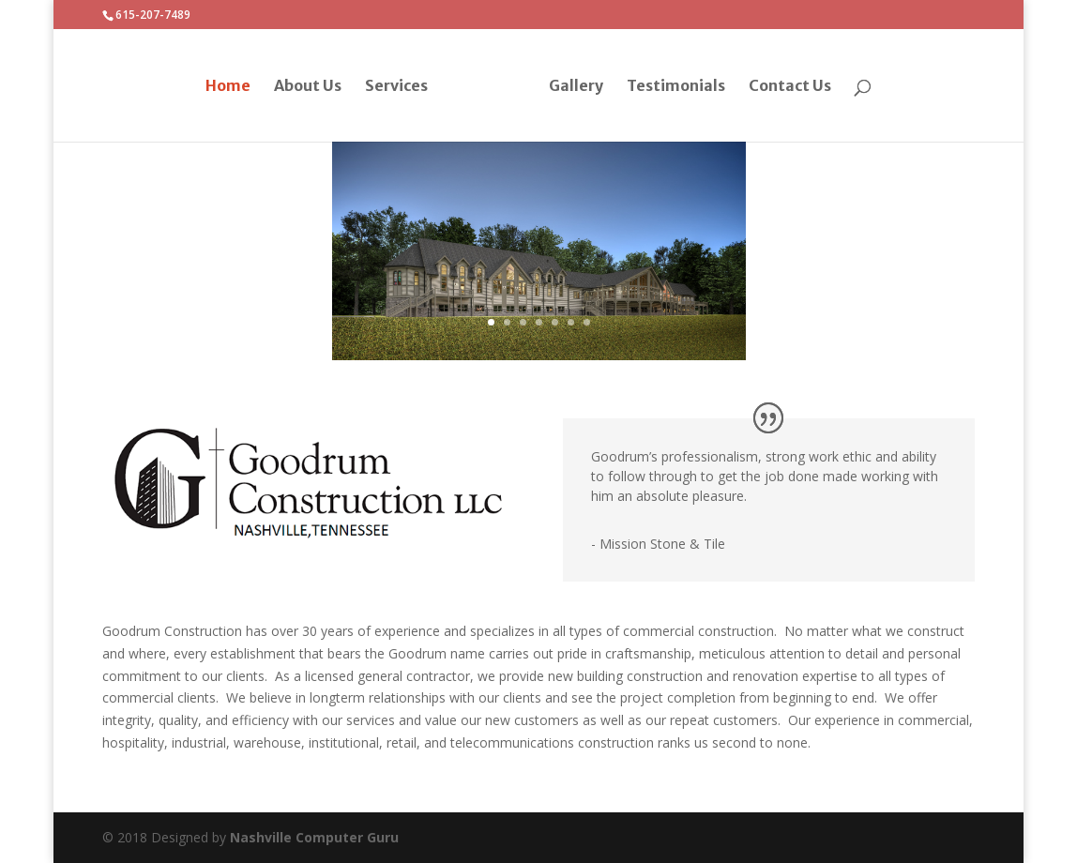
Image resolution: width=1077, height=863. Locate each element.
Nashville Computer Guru (314, 837)
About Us (307, 87)
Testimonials (676, 87)
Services (396, 87)
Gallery (576, 87)
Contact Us (790, 87)
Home (227, 87)
